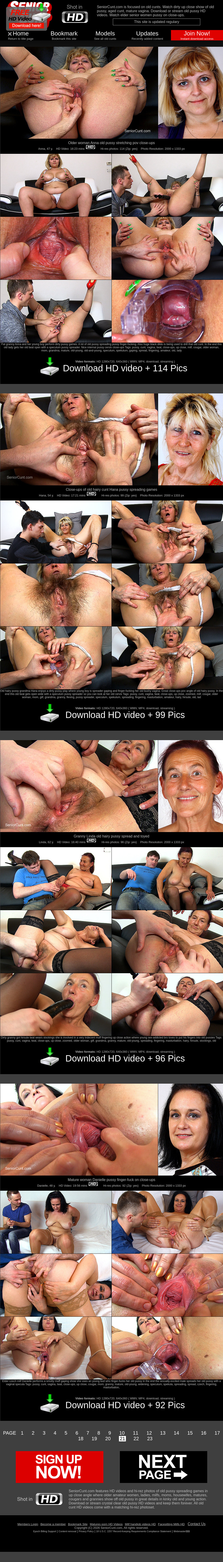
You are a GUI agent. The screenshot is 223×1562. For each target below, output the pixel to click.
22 (136, 1438)
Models (105, 33)
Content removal (67, 1531)
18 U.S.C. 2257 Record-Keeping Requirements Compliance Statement (133, 1531)
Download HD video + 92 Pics (125, 1405)
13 (163, 1433)
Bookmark (64, 33)
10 (122, 1433)
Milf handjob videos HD (140, 1524)
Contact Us (196, 1524)
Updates (147, 33)
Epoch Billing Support (44, 1531)
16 (203, 1433)
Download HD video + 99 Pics (125, 715)
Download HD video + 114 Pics (125, 368)
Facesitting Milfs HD (171, 1524)
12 (149, 1433)
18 (80, 1438)
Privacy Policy (86, 1531)
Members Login (28, 1524)
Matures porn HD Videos (106, 1524)
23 (149, 1438)
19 (94, 1438)
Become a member (53, 1524)
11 (135, 1433)
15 (190, 1433)
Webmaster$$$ (181, 1531)
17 (217, 1433)
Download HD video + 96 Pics (125, 1058)
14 (176, 1433)
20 (108, 1438)
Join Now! (197, 33)
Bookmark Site (78, 1524)
